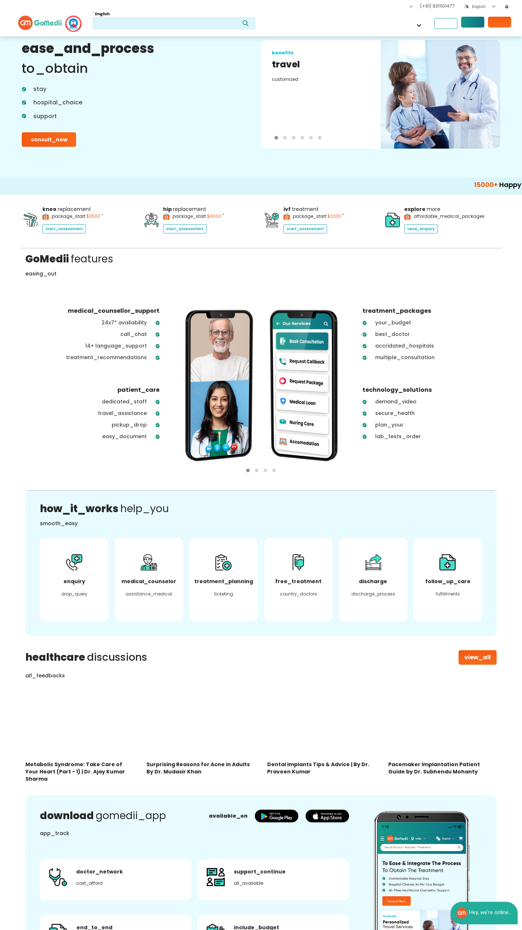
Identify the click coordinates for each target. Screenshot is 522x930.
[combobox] (484, 7)
